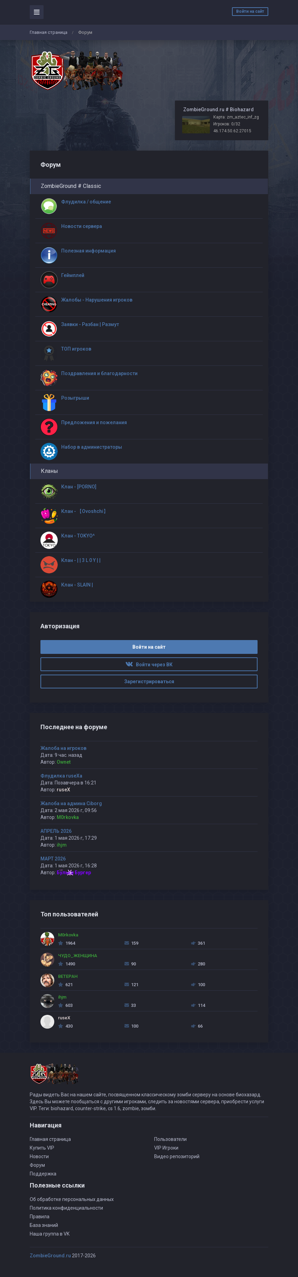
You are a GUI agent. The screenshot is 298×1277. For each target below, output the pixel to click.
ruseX (63, 789)
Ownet (64, 762)
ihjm (62, 845)
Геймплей (72, 275)
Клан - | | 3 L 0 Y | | (81, 560)
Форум (37, 1165)
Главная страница (48, 32)
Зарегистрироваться (149, 681)
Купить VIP (42, 1148)
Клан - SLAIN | (77, 585)
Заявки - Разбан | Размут (90, 324)
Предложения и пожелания (94, 422)
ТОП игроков (76, 349)
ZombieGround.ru (50, 1255)
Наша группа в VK (49, 1234)
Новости (39, 1156)
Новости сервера (81, 226)
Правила (39, 1216)
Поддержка (43, 1173)
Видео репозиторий (176, 1156)
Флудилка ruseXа (61, 776)
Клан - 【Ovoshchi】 (84, 511)
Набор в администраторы (91, 447)
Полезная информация (88, 251)
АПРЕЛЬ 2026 (56, 831)
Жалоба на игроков (63, 748)
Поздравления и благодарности (99, 373)
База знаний (44, 1225)
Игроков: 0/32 (226, 124)
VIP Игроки (166, 1148)
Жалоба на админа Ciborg (71, 803)
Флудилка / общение (86, 201)
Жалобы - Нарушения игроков (96, 300)
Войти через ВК (149, 664)
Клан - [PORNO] (78, 486)
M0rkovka (68, 817)
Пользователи (170, 1139)
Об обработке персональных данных (72, 1199)
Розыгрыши (75, 398)
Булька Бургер (74, 872)
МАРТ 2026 (53, 858)
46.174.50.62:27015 (232, 130)
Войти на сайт (250, 11)
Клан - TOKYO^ (78, 536)
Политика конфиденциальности (66, 1208)
